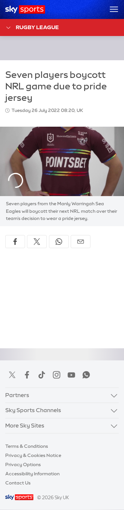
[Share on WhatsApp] (59, 241)
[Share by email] (80, 241)
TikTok (41, 375)
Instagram (56, 375)
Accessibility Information (32, 473)
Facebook (27, 375)
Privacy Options (23, 464)
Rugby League (32, 28)
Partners (17, 395)
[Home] (25, 9)
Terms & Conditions (26, 446)
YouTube (71, 375)
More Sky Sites (24, 425)
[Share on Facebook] (15, 241)
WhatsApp (86, 375)
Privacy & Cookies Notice (33, 455)
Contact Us (18, 483)
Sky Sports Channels (33, 410)
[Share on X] (37, 241)
